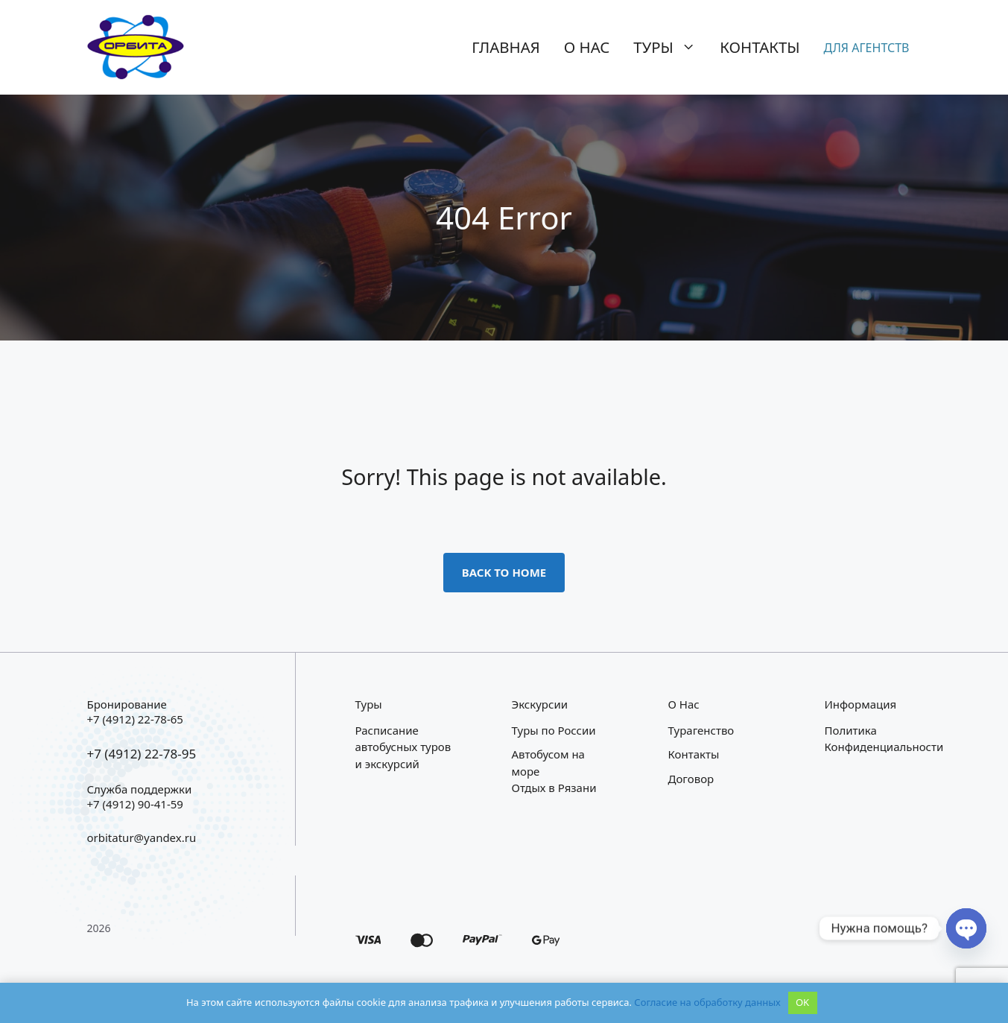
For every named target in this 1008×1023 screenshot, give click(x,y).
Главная (506, 47)
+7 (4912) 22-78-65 (135, 719)
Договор (691, 778)
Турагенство (701, 730)
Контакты (759, 47)
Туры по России (554, 730)
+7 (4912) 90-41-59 (135, 803)
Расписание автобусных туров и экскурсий (403, 747)
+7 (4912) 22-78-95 (142, 753)
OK (802, 1002)
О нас (587, 47)
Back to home (504, 572)
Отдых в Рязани (554, 787)
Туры (670, 47)
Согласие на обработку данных (707, 1002)
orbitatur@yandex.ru (142, 837)
